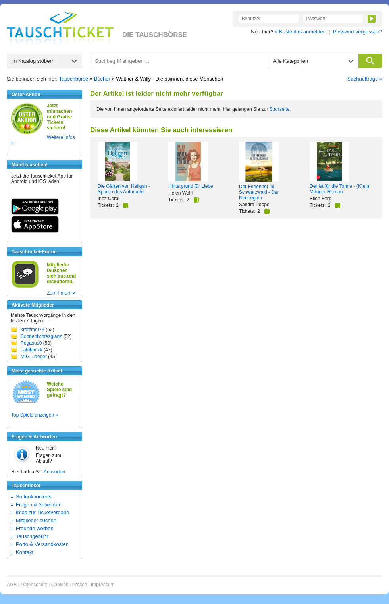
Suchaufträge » (364, 79)
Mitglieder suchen (36, 520)
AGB (12, 584)
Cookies (59, 584)
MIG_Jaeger (34, 356)
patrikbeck (31, 350)
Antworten (54, 472)
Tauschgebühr (32, 536)
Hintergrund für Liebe (190, 186)
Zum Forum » (61, 293)
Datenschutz (34, 584)
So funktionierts (34, 497)
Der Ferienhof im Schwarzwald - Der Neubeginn (259, 192)
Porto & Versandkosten (42, 544)
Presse (79, 584)
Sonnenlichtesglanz (41, 336)
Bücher (102, 79)
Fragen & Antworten (39, 505)
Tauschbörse (74, 79)
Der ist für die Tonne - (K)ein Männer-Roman (339, 189)
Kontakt (24, 552)
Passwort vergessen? (357, 32)
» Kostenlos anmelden (300, 32)
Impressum (102, 584)
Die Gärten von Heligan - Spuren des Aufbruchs (124, 189)
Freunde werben (35, 528)
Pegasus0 (31, 343)
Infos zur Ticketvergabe (42, 512)
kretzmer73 (32, 329)
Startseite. (280, 109)
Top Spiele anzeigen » (34, 415)
